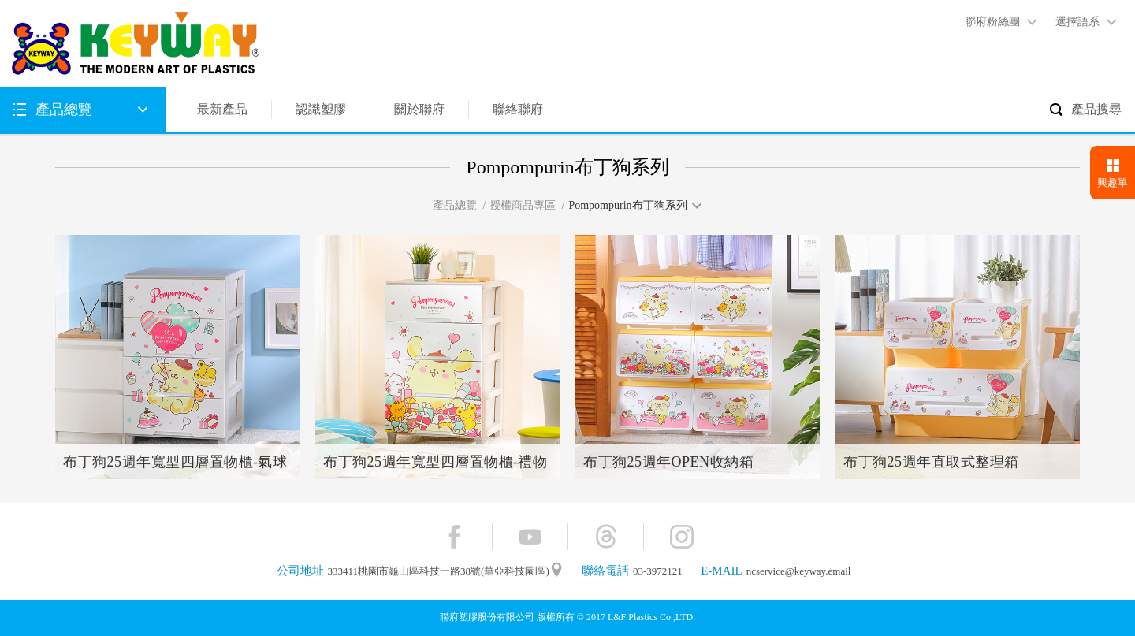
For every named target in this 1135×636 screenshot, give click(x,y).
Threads (606, 536)
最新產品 (222, 109)
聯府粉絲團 (992, 22)
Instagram (681, 536)
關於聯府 (419, 109)
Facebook (454, 536)
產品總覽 (63, 109)
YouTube (530, 536)
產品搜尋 (1096, 109)
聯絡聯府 (518, 109)
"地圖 (556, 571)
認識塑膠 (321, 109)
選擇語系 (1077, 22)
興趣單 (1112, 182)
